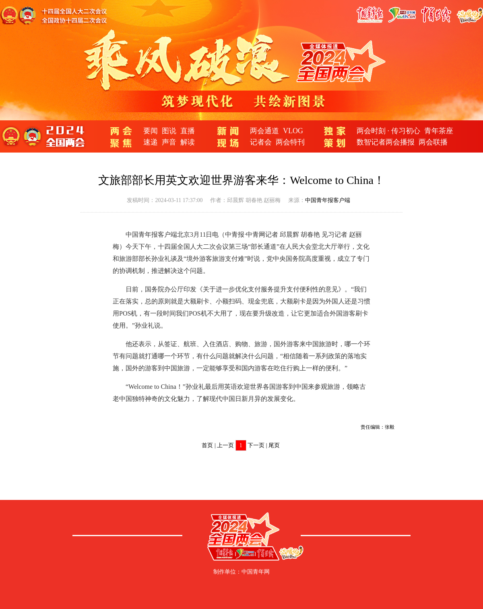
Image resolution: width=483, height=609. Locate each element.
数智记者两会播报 (386, 142)
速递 (150, 142)
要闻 (150, 131)
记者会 (261, 142)
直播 (187, 131)
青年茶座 (438, 131)
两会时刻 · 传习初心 (388, 131)
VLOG (293, 131)
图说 (169, 131)
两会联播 (433, 142)
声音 (169, 142)
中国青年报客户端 (327, 200)
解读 (187, 142)
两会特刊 (290, 142)
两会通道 (264, 131)
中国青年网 (256, 572)
